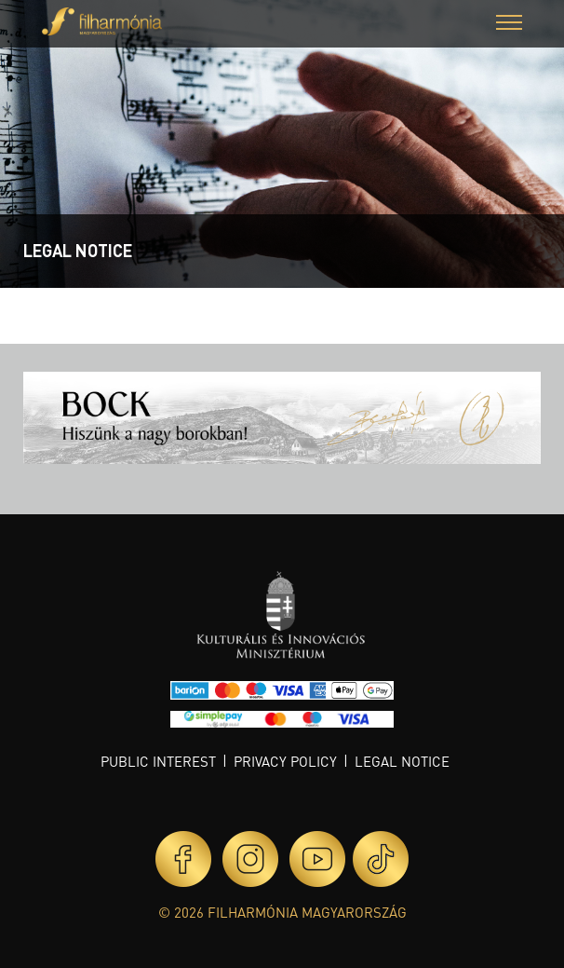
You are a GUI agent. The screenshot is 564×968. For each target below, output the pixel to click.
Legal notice (402, 761)
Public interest (158, 761)
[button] (509, 24)
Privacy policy (285, 761)
